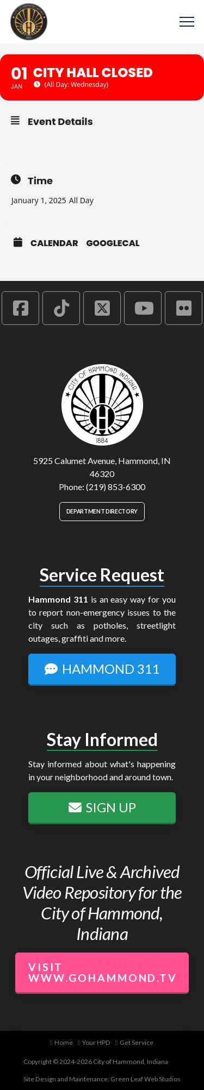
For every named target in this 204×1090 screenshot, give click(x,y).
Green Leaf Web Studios (145, 1079)
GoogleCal (113, 243)
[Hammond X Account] (102, 308)
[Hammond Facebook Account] (20, 308)
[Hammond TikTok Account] (61, 308)
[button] (187, 22)
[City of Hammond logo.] (102, 405)
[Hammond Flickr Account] (183, 308)
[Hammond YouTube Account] (143, 308)
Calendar (54, 243)
